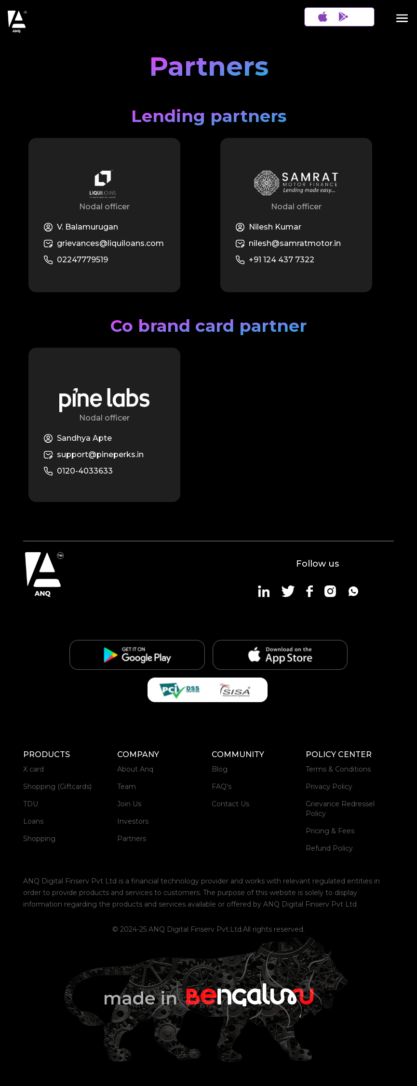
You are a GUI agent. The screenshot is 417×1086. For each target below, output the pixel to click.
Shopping (39, 838)
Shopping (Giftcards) (57, 786)
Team (126, 786)
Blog (220, 769)
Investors (132, 821)
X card (33, 769)
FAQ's (221, 786)
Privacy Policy (329, 786)
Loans (33, 821)
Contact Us (230, 804)
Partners (131, 838)
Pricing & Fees (330, 831)
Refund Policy (329, 848)
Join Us (129, 804)
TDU (30, 804)
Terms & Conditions (338, 769)
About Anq (135, 769)
